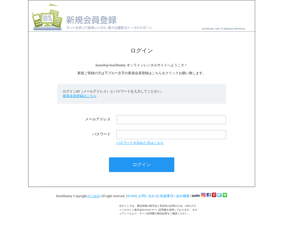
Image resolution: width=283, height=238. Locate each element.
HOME (132, 196)
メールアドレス (98, 119)
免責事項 (167, 196)
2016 (96, 196)
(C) (90, 196)
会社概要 (183, 196)
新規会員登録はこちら (80, 96)
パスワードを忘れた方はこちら (140, 143)
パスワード (101, 134)
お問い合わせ (148, 196)
